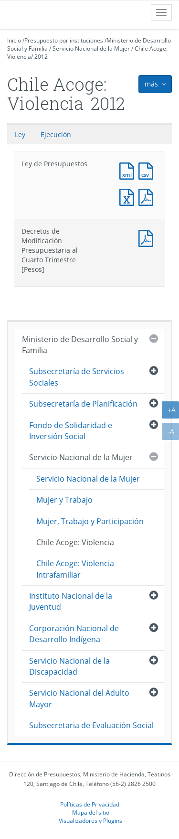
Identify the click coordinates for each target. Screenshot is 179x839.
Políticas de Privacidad (89, 804)
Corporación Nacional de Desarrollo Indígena (74, 634)
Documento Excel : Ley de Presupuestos (128, 196)
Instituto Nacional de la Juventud (70, 601)
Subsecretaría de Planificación (83, 403)
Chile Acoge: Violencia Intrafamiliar (75, 569)
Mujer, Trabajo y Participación (90, 521)
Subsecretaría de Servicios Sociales (76, 376)
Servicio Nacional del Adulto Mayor (79, 698)
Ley (20, 134)
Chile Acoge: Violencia (75, 542)
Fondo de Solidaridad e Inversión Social (70, 430)
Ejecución (56, 134)
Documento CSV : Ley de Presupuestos (148, 170)
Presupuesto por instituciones (63, 40)
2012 (41, 57)
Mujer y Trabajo (64, 500)
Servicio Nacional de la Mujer (91, 48)
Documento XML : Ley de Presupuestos (128, 170)
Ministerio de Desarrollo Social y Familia (80, 344)
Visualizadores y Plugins (90, 820)
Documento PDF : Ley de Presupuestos (148, 196)
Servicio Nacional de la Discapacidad (69, 666)
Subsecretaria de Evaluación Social (91, 725)
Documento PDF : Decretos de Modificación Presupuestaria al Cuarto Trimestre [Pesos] (148, 237)
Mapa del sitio (90, 812)
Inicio (14, 40)
